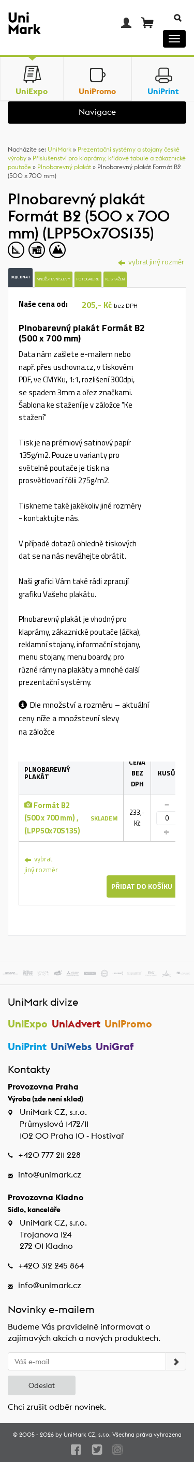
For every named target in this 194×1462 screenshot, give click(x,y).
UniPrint (27, 1046)
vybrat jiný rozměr (41, 864)
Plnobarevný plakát (64, 167)
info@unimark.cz (49, 1175)
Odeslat (41, 1385)
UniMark (59, 149)
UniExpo (28, 1023)
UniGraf (114, 1046)
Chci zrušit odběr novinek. (57, 1407)
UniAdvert (76, 1023)
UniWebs (71, 1046)
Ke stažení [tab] (115, 279)
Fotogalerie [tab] (88, 279)
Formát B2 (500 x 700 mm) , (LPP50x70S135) (52, 818)
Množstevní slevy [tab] (53, 279)
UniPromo (128, 1023)
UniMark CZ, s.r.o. (87, 1434)
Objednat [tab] (20, 277)
